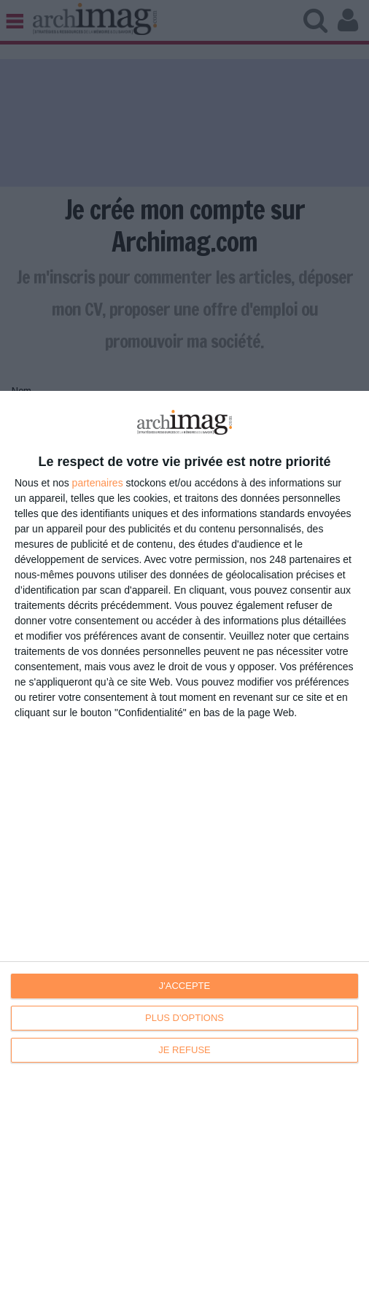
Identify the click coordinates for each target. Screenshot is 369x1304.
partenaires (97, 483)
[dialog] (184, 847)
